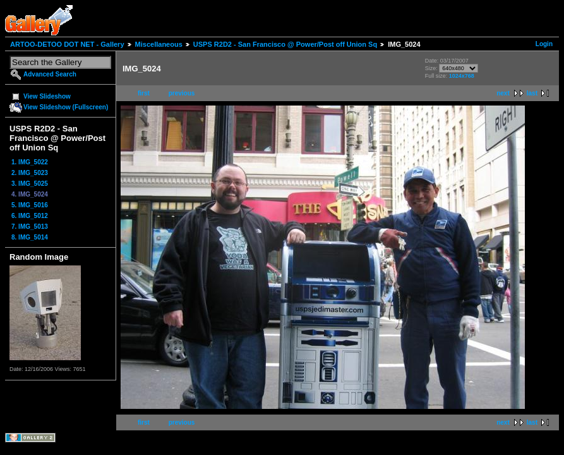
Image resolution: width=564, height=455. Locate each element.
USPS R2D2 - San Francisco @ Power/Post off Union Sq (285, 44)
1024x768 (461, 76)
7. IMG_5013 (29, 226)
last (532, 93)
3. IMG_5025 (29, 183)
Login (544, 43)
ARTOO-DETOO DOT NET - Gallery (67, 44)
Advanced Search (49, 74)
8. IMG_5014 (29, 237)
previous (182, 93)
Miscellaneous (159, 44)
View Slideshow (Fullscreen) (65, 107)
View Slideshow (47, 96)
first (144, 93)
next (503, 93)
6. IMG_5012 (29, 215)
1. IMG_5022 (29, 162)
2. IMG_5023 (29, 172)
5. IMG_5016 (29, 205)
